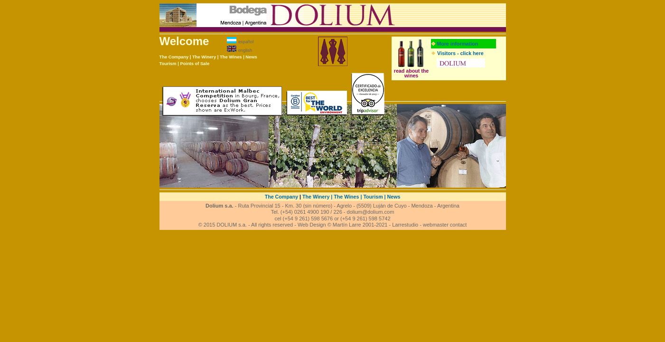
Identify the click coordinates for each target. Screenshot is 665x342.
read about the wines (411, 73)
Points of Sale (194, 63)
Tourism (168, 63)
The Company (174, 57)
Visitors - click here (460, 53)
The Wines (231, 57)
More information (457, 44)
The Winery (204, 57)
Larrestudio (405, 225)
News (251, 57)
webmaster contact (445, 225)
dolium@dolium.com (370, 212)
